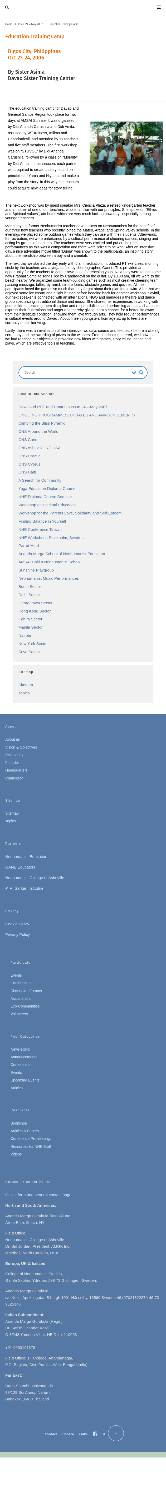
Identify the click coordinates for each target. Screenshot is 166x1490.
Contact (51, 1434)
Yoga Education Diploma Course (46, 488)
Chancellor (14, 778)
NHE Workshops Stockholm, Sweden (51, 537)
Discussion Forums (26, 991)
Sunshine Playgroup (36, 570)
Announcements (24, 1057)
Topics (24, 693)
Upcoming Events (25, 1080)
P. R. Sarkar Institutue (24, 888)
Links (83, 1434)
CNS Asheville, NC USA (39, 447)
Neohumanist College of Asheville (34, 877)
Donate (68, 1434)
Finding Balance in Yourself (42, 521)
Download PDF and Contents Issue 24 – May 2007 (63, 407)
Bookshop (19, 1123)
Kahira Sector (30, 619)
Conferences (21, 983)
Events (16, 975)
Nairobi (24, 635)
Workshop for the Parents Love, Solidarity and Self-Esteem (70, 513)
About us (12, 739)
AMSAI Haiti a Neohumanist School (49, 562)
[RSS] (104, 1434)
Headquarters (16, 770)
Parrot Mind (28, 545)
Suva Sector (29, 651)
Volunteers (19, 1014)
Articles (17, 1088)
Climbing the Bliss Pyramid (41, 423)
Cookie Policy (17, 924)
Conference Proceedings (31, 1138)
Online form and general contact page (38, 1194)
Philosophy (14, 755)
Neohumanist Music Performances (48, 578)
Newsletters (20, 1049)
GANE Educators (20, 867)
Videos (16, 1154)
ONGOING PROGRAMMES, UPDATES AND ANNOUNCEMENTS (76, 415)
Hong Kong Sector (34, 611)
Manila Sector (30, 627)
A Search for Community (39, 480)
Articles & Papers (25, 1131)
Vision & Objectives (21, 747)
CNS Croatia (29, 456)
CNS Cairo (27, 439)
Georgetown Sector (35, 603)
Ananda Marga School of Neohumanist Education (61, 553)
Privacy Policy (17, 934)
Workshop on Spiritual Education (47, 505)
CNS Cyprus (29, 464)
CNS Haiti (27, 472)
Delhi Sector (29, 594)
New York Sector (33, 643)
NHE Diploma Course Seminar (45, 496)
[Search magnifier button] (141, 372)
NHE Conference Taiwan (40, 529)
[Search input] (77, 372)
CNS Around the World (38, 431)
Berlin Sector (29, 586)
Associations (21, 998)
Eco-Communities (25, 1006)
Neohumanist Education (26, 856)
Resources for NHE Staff (31, 1146)
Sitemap (25, 685)
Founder (12, 762)
